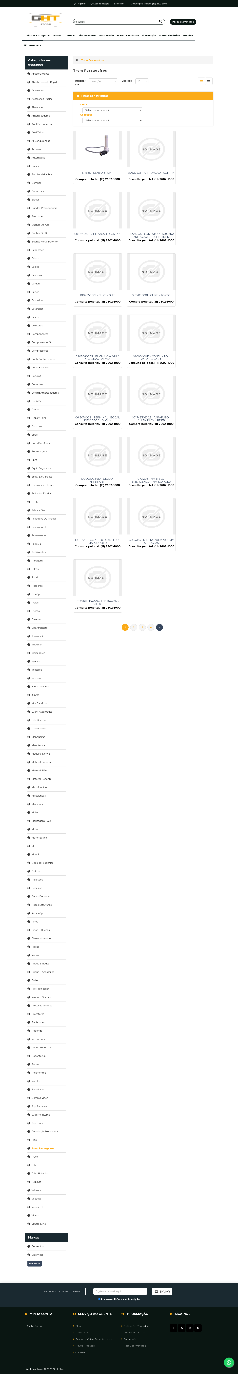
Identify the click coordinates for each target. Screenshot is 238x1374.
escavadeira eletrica (43, 485)
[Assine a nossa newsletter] (120, 1291)
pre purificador (40, 988)
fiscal (35, 577)
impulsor (37, 644)
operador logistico (43, 862)
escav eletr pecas (42, 476)
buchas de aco (40, 224)
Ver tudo (34, 1263)
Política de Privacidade (135, 1325)
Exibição (126, 80)
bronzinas (37, 216)
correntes (37, 384)
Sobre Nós (128, 1338)
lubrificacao (39, 720)
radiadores (38, 1022)
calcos (35, 266)
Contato (79, 1352)
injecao (36, 661)
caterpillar (37, 308)
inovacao (37, 678)
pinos (35, 921)
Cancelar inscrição (128, 1299)
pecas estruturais (42, 904)
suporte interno (41, 1114)
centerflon (38, 1246)
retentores (38, 1039)
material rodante (128, 35)
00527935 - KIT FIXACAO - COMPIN (191, 174)
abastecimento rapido (45, 82)
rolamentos (39, 1072)
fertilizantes (39, 552)
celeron (36, 317)
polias (35, 980)
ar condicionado (41, 140)
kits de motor (87, 35)
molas (35, 812)
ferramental (39, 527)
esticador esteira (41, 493)
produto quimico (42, 997)
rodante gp (39, 1055)
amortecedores (41, 115)
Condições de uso (133, 1332)
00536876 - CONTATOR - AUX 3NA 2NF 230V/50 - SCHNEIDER (94, 240)
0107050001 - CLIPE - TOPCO (191, 238)
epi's (34, 459)
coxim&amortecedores (45, 392)
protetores (38, 1014)
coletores (37, 325)
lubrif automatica (42, 711)
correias (70, 35)
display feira (39, 417)
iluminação (149, 35)
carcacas (37, 275)
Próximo (159, 466)
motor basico (39, 837)
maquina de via (41, 753)
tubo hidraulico (40, 1173)
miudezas (37, 804)
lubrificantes (39, 728)
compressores (40, 350)
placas (35, 946)
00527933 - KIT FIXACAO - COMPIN (143, 174)
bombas (188, 35)
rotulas (36, 1081)
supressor (37, 1123)
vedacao (36, 1198)
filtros (57, 35)
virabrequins (39, 1223)
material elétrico (169, 35)
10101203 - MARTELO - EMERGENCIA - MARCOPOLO (191, 371)
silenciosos (38, 1089)
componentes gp (42, 342)
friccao (36, 611)
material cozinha (41, 762)
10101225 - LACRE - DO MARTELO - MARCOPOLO (95, 437)
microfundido (39, 787)
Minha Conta (33, 1325)
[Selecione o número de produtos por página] (141, 81)
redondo (37, 1030)
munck (36, 854)
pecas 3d (37, 888)
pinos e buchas (41, 930)
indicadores (38, 653)
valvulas (36, 1190)
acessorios (38, 90)
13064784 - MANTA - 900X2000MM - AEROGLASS (143, 437)
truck (35, 1156)
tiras (34, 1139)
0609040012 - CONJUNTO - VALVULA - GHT (143, 306)
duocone (37, 426)
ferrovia (36, 543)
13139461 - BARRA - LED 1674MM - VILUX (191, 437)
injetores (37, 669)
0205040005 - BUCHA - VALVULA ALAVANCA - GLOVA (95, 306)
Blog (77, 1325)
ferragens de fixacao (44, 518)
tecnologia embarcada (45, 1131)
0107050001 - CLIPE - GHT (143, 238)
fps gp (36, 594)
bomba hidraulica (42, 174)
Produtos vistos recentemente (92, 1338)
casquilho (37, 300)
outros (36, 871)
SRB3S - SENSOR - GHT (94, 172)
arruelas (36, 149)
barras (35, 166)
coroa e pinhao (40, 367)
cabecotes (38, 250)
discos (35, 409)
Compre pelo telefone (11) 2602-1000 (148, 3)
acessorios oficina (42, 98)
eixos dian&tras (41, 443)
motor (35, 829)
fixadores (37, 585)
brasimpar (37, 1254)
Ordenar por (80, 82)
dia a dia (37, 401)
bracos (35, 199)
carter (35, 292)
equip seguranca (41, 468)
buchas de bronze (42, 233)
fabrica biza (38, 510)
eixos (35, 434)
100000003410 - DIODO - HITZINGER (143, 371)
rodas (35, 1064)
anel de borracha (42, 124)
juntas (35, 695)
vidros (35, 1215)
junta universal (40, 686)
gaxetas (36, 619)
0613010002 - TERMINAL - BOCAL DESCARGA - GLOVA (191, 306)
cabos (35, 258)
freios (35, 602)
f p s (35, 501)
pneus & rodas (40, 963)
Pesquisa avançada (133, 1345)
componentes (40, 334)
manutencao (39, 745)
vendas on (38, 1207)
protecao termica (42, 1005)
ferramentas (39, 535)
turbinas (36, 1181)
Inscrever (107, 1299)
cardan (36, 283)
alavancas (37, 107)
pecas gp (37, 913)
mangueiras (38, 736)
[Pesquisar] (119, 22)
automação (106, 35)
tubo (34, 1165)
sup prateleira (39, 1106)
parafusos (37, 879)
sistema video (40, 1097)
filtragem (37, 560)
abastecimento (40, 73)
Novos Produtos (84, 1345)
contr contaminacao (44, 359)
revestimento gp (42, 1047)
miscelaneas (39, 795)
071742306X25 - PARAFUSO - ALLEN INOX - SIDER (95, 371)
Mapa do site (82, 1332)
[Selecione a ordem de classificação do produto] (103, 81)
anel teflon (38, 132)
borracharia (38, 191)
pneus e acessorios (43, 972)
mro (34, 846)
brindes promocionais (44, 208)
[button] (37, 35)
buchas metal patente (45, 241)
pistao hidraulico (41, 938)
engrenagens (39, 451)
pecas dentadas (41, 896)
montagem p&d (41, 820)
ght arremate (32, 45)
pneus (35, 955)
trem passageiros (43, 1148)
